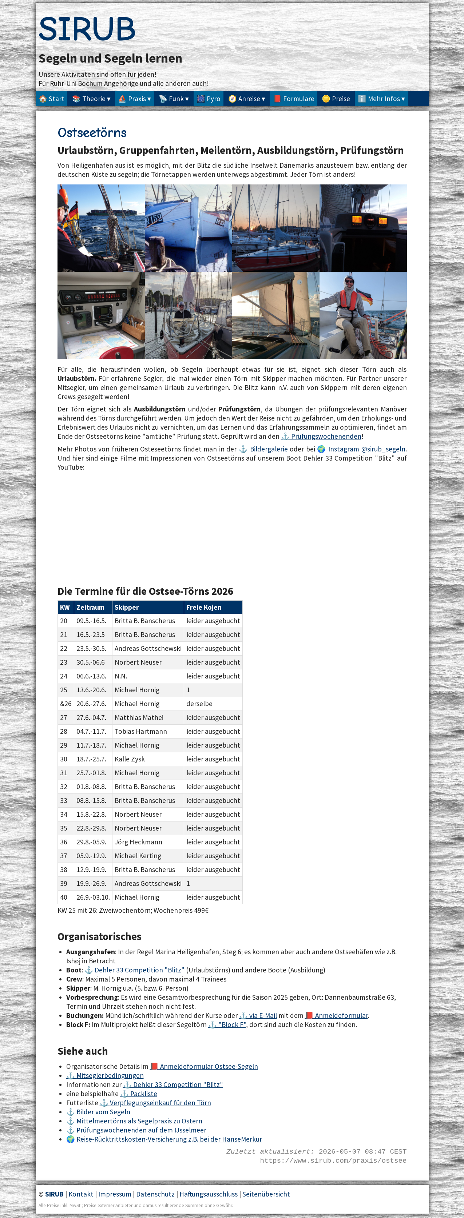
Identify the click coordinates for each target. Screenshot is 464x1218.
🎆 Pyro (209, 98)
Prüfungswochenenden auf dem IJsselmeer (141, 1130)
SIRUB (87, 29)
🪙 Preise (336, 98)
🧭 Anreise (244, 98)
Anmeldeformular (341, 1015)
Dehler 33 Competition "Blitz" (140, 970)
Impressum (114, 1194)
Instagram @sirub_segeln (366, 449)
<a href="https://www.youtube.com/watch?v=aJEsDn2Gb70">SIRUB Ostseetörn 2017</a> (319, 522)
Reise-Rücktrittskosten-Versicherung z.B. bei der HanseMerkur (169, 1139)
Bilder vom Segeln (103, 1111)
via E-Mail (263, 1015)
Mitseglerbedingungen (110, 1075)
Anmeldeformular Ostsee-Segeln (209, 1066)
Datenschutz (155, 1194)
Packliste (143, 1093)
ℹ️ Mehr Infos (379, 98)
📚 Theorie (89, 98)
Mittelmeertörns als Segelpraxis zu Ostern (139, 1120)
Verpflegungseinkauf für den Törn (160, 1102)
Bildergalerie (269, 449)
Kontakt (81, 1194)
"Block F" (232, 1024)
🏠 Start (51, 98)
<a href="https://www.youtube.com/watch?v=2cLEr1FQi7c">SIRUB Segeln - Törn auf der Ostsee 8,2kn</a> (144, 522)
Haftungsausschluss (208, 1194)
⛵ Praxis (132, 98)
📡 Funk (171, 98)
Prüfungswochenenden (326, 436)
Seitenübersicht (266, 1194)
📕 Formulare (293, 98)
